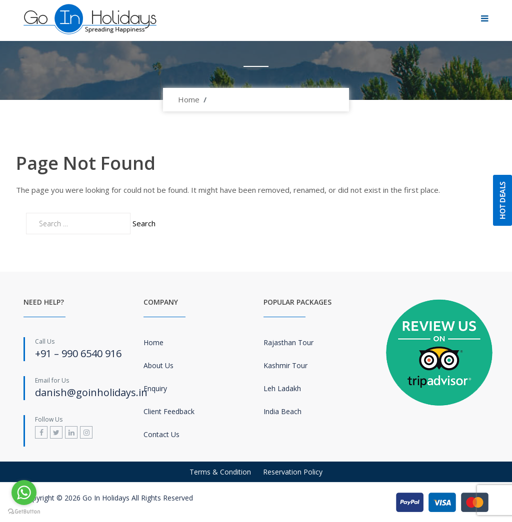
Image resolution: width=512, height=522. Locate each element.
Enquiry (155, 388)
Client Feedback (169, 411)
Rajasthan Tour (289, 342)
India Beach (283, 411)
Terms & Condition (220, 472)
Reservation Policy (292, 472)
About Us (159, 365)
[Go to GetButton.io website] (24, 512)
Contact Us (162, 434)
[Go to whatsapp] (24, 492)
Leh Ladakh (282, 388)
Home (189, 99)
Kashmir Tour (286, 365)
